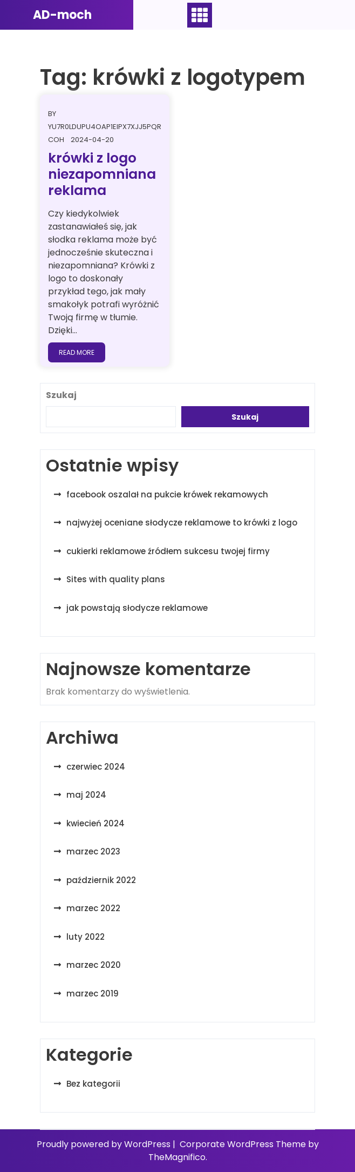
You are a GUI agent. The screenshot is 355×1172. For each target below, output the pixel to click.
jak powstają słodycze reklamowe (137, 608)
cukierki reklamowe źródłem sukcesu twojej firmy (168, 551)
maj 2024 (86, 794)
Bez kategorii (93, 1083)
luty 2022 (85, 936)
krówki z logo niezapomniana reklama (102, 174)
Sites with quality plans (115, 579)
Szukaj (61, 395)
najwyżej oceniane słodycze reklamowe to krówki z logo (181, 522)
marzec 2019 (92, 993)
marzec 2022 (93, 908)
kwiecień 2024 (95, 823)
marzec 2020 (93, 965)
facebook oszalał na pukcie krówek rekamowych (167, 494)
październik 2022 (101, 880)
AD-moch (62, 14)
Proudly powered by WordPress (105, 1144)
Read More (76, 352)
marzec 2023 (93, 851)
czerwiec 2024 (95, 766)
